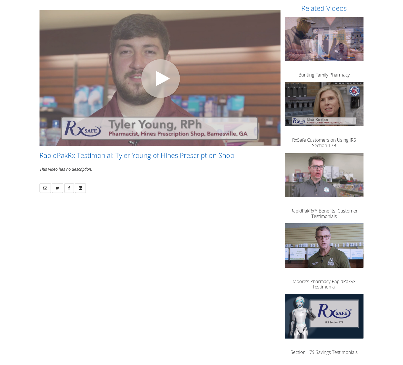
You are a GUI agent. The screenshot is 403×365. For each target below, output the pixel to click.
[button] (45, 188)
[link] (57, 188)
